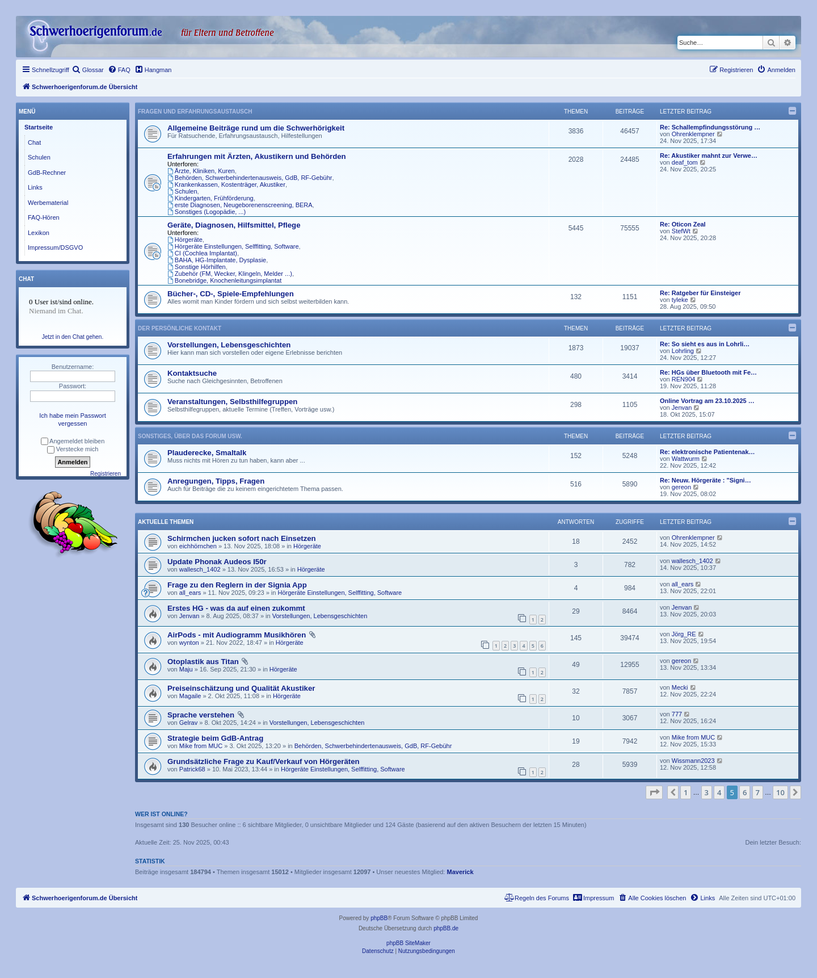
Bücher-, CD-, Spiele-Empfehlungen (230, 293)
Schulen (182, 191)
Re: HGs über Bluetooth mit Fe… (708, 372)
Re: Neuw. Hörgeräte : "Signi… (705, 480)
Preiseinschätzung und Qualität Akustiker (241, 688)
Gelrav (188, 722)
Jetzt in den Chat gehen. (72, 337)
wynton (189, 642)
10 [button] (780, 792)
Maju (186, 669)
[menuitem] (88, 70)
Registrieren (105, 474)
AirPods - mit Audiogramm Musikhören (236, 635)
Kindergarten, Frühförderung (210, 198)
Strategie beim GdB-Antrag (215, 738)
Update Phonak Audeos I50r (217, 561)
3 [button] (707, 792)
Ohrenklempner (693, 134)
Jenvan (682, 407)
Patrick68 (192, 769)
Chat (34, 142)
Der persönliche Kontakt (179, 328)
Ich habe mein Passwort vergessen (72, 419)
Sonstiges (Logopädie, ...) (206, 211)
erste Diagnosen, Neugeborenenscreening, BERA (240, 205)
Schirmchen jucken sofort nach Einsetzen (241, 538)
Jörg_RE (684, 634)
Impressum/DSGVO (55, 247)
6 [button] (745, 792)
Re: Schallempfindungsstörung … (710, 127)
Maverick (460, 871)
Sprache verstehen (200, 715)
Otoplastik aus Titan (203, 661)
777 (677, 714)
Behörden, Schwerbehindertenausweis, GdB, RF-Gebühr (249, 177)
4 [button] (719, 792)
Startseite (38, 127)
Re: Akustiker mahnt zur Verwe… (708, 155)
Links (35, 187)
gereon (681, 487)
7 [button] (758, 792)
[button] (654, 792)
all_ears (190, 592)
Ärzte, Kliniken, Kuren (201, 170)
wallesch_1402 (200, 569)
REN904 (684, 379)
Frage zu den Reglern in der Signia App (237, 585)
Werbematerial (48, 202)
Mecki (680, 687)
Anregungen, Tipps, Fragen (215, 481)
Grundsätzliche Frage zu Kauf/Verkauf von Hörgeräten (263, 761)
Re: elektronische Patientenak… (707, 451)
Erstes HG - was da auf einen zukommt (236, 608)
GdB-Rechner (47, 172)
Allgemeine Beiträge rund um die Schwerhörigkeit (255, 128)
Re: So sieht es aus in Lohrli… (704, 344)
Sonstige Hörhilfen (196, 266)
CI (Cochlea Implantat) (202, 253)
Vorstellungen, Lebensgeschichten (228, 345)
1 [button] (686, 792)
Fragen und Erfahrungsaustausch (195, 111)
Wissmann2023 (693, 760)
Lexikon (38, 232)
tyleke (680, 299)
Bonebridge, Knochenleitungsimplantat (224, 280)
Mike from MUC (200, 745)
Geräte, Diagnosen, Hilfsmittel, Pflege (234, 225)
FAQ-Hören (44, 217)
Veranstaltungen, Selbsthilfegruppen (232, 401)
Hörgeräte (185, 239)
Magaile (190, 695)
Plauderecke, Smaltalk (206, 452)
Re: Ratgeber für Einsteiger (700, 292)
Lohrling (683, 350)
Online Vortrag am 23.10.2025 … (707, 400)
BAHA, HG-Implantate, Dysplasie (216, 260)
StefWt (681, 231)
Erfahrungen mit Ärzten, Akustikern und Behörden (256, 156)
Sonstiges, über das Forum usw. (190, 436)
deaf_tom (685, 162)
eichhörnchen (198, 546)
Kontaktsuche (192, 373)
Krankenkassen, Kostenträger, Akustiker (226, 184)
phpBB (379, 918)
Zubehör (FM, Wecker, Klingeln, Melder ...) (229, 273)
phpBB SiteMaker (408, 943)
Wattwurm (686, 458)
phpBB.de (445, 928)
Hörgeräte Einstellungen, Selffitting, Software (233, 246)
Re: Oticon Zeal (683, 224)
